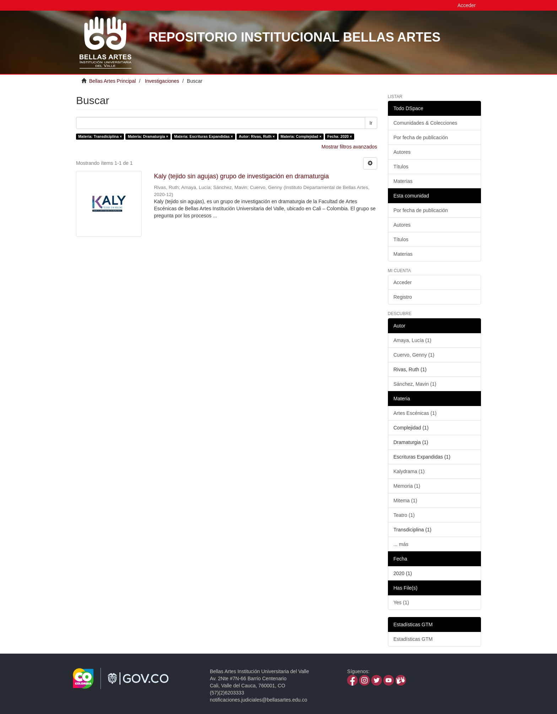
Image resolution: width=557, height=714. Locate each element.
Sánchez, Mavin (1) (415, 384)
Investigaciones (162, 81)
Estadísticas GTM (413, 639)
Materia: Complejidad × (301, 136)
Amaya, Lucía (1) (413, 340)
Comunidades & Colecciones (426, 123)
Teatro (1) (404, 515)
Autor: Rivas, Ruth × (257, 136)
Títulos (401, 166)
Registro (403, 297)
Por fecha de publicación (421, 137)
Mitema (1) (405, 500)
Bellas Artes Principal (112, 81)
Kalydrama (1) (409, 471)
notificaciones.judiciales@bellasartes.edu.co (258, 700)
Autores (402, 152)
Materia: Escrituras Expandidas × (203, 136)
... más (401, 544)
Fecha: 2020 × (340, 136)
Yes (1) (401, 602)
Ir (371, 123)
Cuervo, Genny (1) (414, 355)
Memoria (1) (407, 486)
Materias (403, 181)
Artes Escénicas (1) (415, 413)
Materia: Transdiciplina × (100, 136)
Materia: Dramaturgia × (148, 136)
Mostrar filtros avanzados (349, 147)
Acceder (403, 282)
